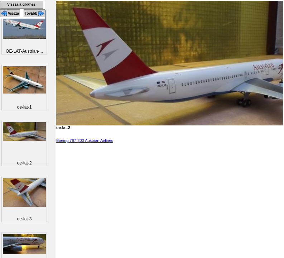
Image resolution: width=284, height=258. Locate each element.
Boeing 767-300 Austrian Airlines (84, 140)
